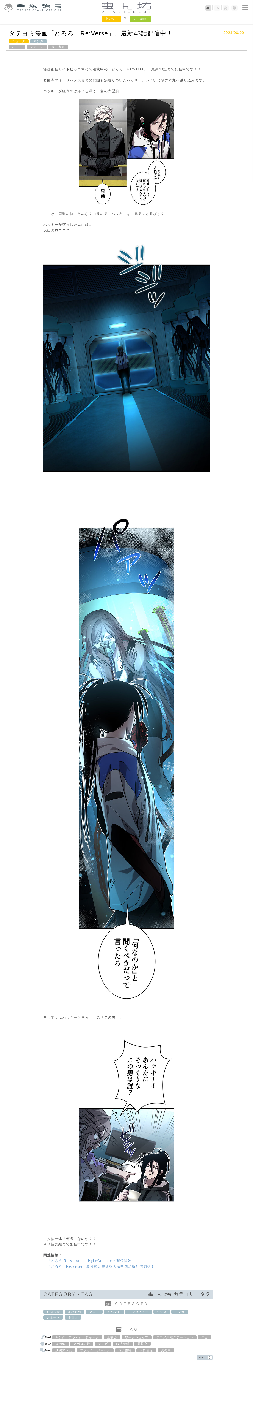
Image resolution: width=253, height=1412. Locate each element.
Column (140, 18)
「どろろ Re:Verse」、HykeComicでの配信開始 (89, 1261)
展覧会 (142, 1344)
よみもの (74, 1312)
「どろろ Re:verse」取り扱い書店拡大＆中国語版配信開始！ (101, 1266)
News (111, 18)
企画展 (73, 1317)
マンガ (38, 41)
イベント (113, 1312)
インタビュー (138, 1312)
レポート (53, 1317)
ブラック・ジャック (95, 1350)
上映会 (112, 1337)
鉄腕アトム (63, 1350)
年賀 (204, 1337)
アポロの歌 (81, 1344)
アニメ (94, 1312)
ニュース (18, 41)
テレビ (103, 1344)
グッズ (162, 1312)
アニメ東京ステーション (175, 1337)
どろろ (17, 47)
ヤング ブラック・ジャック (77, 1337)
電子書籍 (58, 47)
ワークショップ (136, 1337)
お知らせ (53, 1312)
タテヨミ (36, 47)
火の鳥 (60, 1344)
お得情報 (122, 1344)
